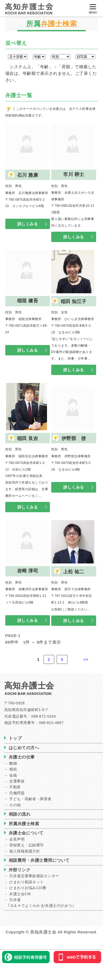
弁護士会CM (20, 894)
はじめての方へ (24, 748)
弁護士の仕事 (22, 757)
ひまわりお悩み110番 (27, 888)
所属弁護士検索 (24, 823)
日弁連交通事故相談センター (34, 876)
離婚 (13, 763)
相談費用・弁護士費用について (39, 860)
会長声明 (17, 839)
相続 (13, 769)
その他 (15, 805)
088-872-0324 (43, 716)
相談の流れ (20, 814)
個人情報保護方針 (24, 851)
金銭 (13, 775)
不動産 (15, 787)
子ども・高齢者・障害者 (30, 799)
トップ (15, 738)
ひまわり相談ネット (26, 882)
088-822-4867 (51, 723)
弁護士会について (26, 833)
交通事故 (17, 781)
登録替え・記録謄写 (26, 845)
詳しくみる (27, 224)
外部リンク (20, 870)
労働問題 (17, 793)
